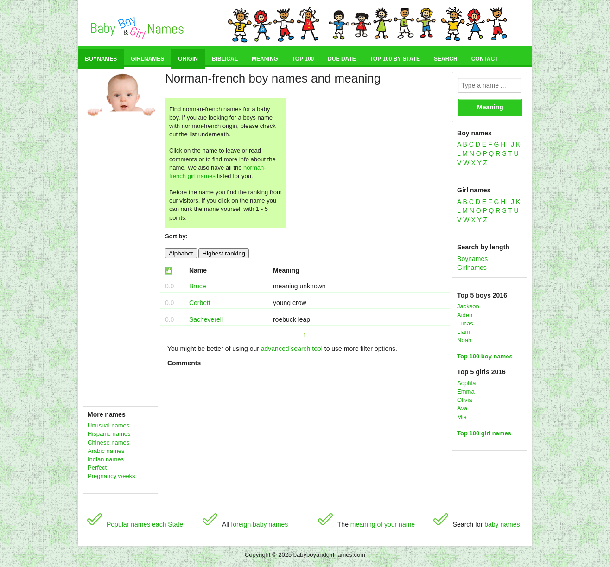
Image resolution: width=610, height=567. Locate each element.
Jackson (468, 306)
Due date (342, 59)
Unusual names (108, 425)
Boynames (101, 59)
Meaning (265, 59)
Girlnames (147, 59)
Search (446, 59)
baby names (502, 524)
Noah (464, 340)
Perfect (97, 467)
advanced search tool (292, 348)
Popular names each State (145, 524)
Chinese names (108, 442)
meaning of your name (382, 524)
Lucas (465, 323)
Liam (463, 331)
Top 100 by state (395, 59)
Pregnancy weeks (111, 475)
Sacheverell (206, 319)
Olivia (464, 399)
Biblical (225, 59)
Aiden (464, 315)
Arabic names (106, 450)
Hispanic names (109, 433)
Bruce (197, 286)
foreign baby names (259, 524)
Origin (188, 59)
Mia (462, 417)
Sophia (466, 383)
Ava (462, 408)
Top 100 (303, 59)
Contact (484, 59)
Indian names (106, 459)
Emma (466, 391)
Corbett (199, 302)
